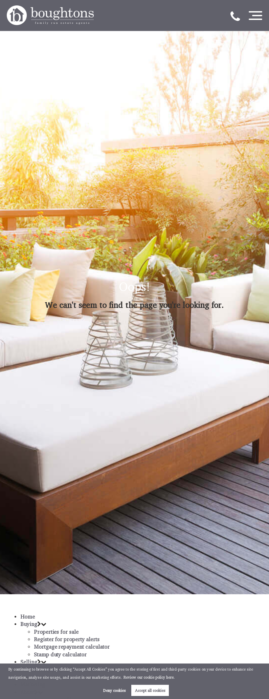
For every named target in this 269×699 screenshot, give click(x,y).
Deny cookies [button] (114, 690)
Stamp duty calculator (60, 654)
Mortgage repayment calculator (72, 647)
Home (27, 616)
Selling (28, 662)
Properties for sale (56, 632)
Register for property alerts (66, 639)
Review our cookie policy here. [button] (149, 677)
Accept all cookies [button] (150, 690)
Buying (28, 624)
